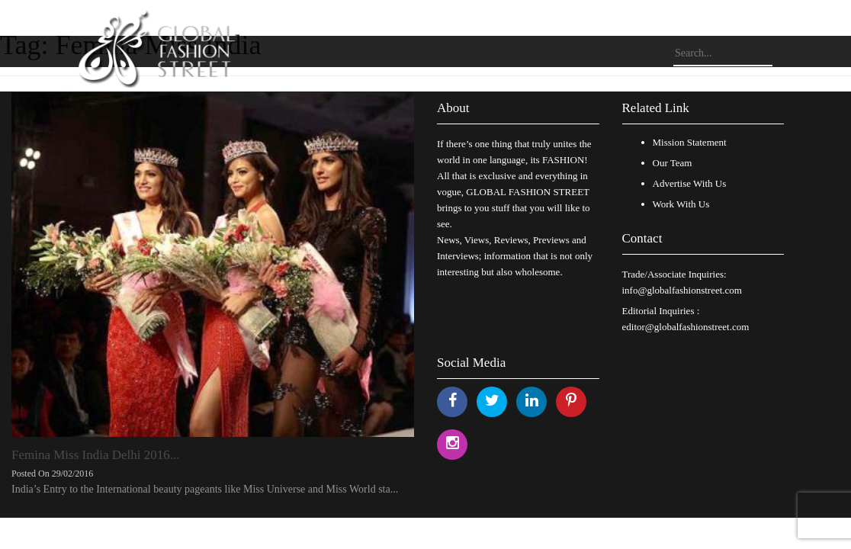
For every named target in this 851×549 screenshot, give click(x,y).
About (453, 108)
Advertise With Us (690, 183)
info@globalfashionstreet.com (682, 290)
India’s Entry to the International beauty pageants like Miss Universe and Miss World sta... (204, 489)
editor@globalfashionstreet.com (686, 326)
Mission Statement (690, 142)
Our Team (672, 163)
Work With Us (681, 204)
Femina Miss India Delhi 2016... (95, 455)
